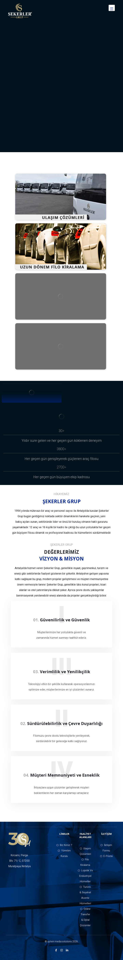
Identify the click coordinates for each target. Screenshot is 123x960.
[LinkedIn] (67, 950)
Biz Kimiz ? (64, 845)
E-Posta (106, 856)
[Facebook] (56, 950)
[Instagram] (61, 950)
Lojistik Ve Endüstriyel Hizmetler (85, 876)
